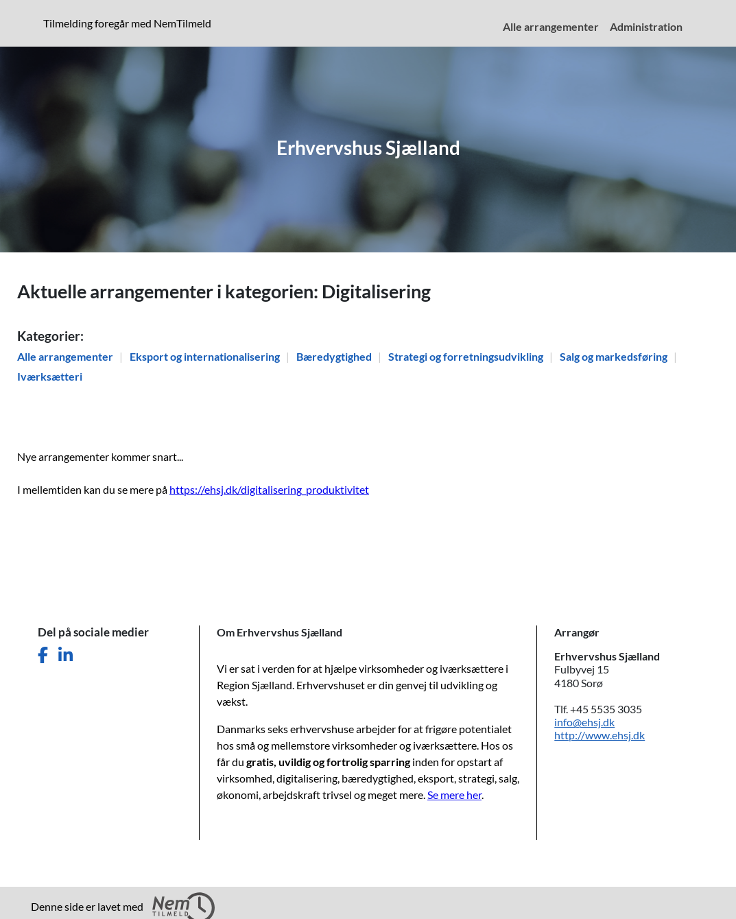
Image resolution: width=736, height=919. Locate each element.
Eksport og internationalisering (206, 356)
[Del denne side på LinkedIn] (65, 655)
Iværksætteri (49, 376)
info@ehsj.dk (584, 721)
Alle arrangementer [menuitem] (551, 26)
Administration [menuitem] (646, 26)
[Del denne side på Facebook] (43, 655)
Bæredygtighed (335, 356)
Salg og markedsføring (614, 356)
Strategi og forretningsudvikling (466, 356)
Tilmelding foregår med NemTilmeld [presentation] (127, 22)
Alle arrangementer (66, 356)
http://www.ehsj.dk (599, 734)
